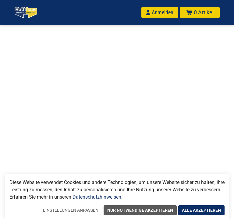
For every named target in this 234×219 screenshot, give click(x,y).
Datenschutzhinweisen (97, 197)
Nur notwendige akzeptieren (140, 210)
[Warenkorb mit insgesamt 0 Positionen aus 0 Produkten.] (200, 12)
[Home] (25, 12)
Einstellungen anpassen (70, 210)
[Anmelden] (159, 12)
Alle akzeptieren (201, 210)
